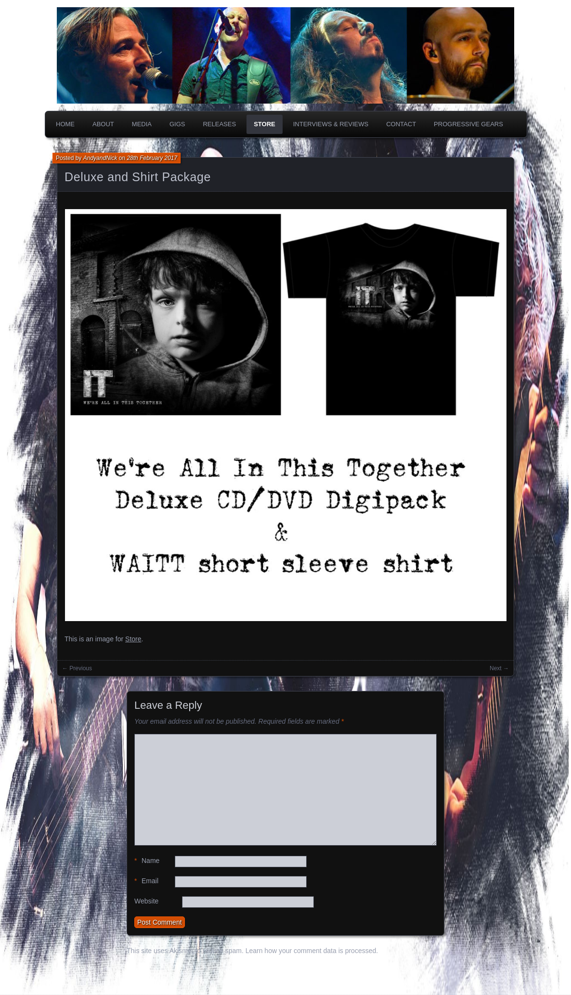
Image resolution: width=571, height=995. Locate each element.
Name (146, 861)
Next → (499, 668)
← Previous (77, 668)
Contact (401, 124)
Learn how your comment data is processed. (312, 951)
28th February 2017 (152, 158)
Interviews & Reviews (331, 124)
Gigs (177, 124)
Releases (219, 124)
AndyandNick (100, 158)
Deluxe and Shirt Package (138, 177)
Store (264, 124)
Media (142, 124)
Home (65, 124)
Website (146, 901)
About (103, 124)
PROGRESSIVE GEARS (468, 124)
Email (146, 881)
